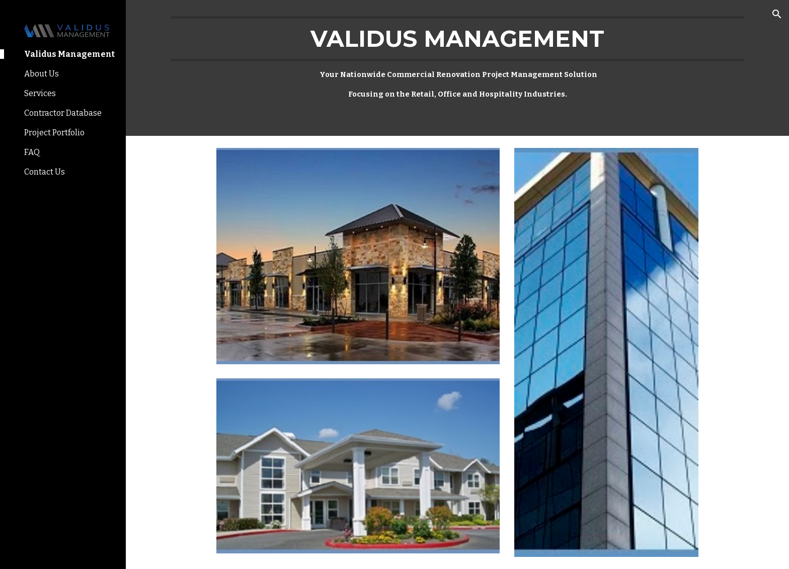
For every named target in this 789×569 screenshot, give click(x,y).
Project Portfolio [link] (54, 132)
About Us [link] (41, 73)
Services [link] (40, 93)
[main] (457, 68)
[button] (777, 14)
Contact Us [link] (44, 172)
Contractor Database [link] (63, 113)
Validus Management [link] (69, 54)
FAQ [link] (32, 152)
